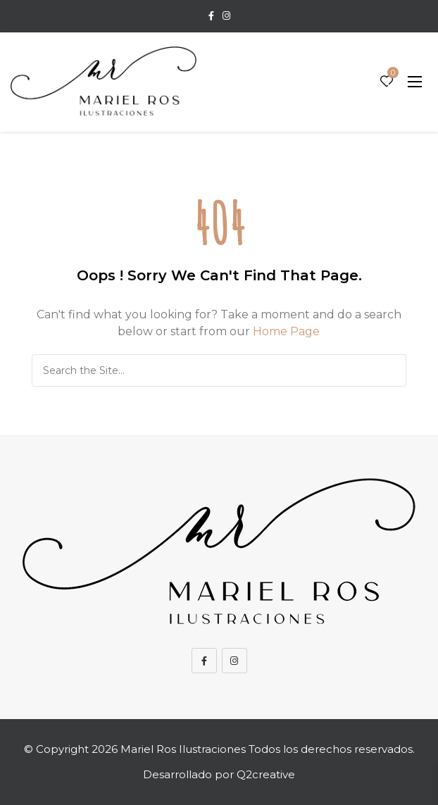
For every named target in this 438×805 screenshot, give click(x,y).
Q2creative (266, 774)
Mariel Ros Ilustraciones (183, 749)
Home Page (286, 331)
